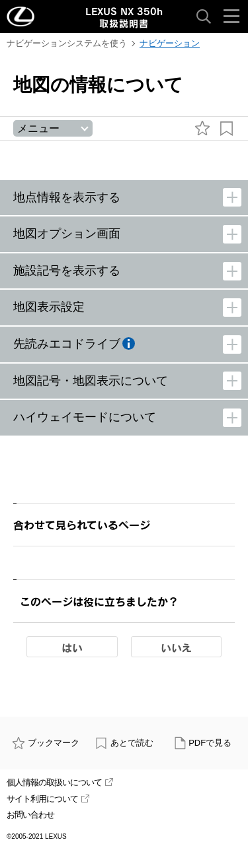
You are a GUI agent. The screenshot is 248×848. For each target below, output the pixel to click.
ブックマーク (45, 743)
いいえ (176, 647)
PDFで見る (202, 743)
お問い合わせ (30, 815)
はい (72, 647)
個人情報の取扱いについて (60, 782)
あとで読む (124, 743)
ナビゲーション (170, 43)
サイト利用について (48, 799)
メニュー (38, 128)
